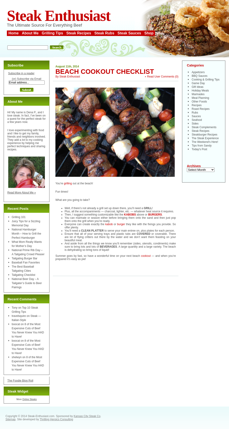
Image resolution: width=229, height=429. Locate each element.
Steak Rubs (104, 33)
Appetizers (198, 72)
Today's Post (199, 149)
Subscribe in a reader (21, 73)
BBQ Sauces (199, 75)
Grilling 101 (19, 217)
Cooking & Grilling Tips (205, 79)
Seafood (197, 120)
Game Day (198, 83)
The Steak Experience (205, 138)
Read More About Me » (21, 192)
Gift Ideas (197, 87)
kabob (109, 224)
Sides (195, 123)
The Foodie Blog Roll (20, 380)
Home (13, 33)
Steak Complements (204, 127)
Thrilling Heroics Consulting (56, 419)
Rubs (195, 112)
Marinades (198, 94)
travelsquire (19, 316)
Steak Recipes (78, 33)
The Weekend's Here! (205, 142)
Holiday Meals (200, 90)
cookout (146, 255)
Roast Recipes (201, 109)
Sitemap (10, 419)
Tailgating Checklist (23, 275)
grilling (68, 183)
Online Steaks (29, 399)
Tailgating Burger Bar (24, 258)
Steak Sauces (129, 33)
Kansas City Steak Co (87, 416)
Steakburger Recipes (204, 134)
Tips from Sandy (202, 145)
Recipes (197, 105)
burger (121, 224)
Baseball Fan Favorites (26, 262)
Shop (148, 33)
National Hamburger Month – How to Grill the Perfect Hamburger (26, 233)
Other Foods (199, 101)
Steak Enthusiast (58, 15)
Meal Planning (200, 98)
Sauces (196, 116)
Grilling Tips (52, 33)
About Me (30, 33)
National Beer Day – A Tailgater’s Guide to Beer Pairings (27, 283)
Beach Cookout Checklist (104, 71)
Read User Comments (160, 76)
